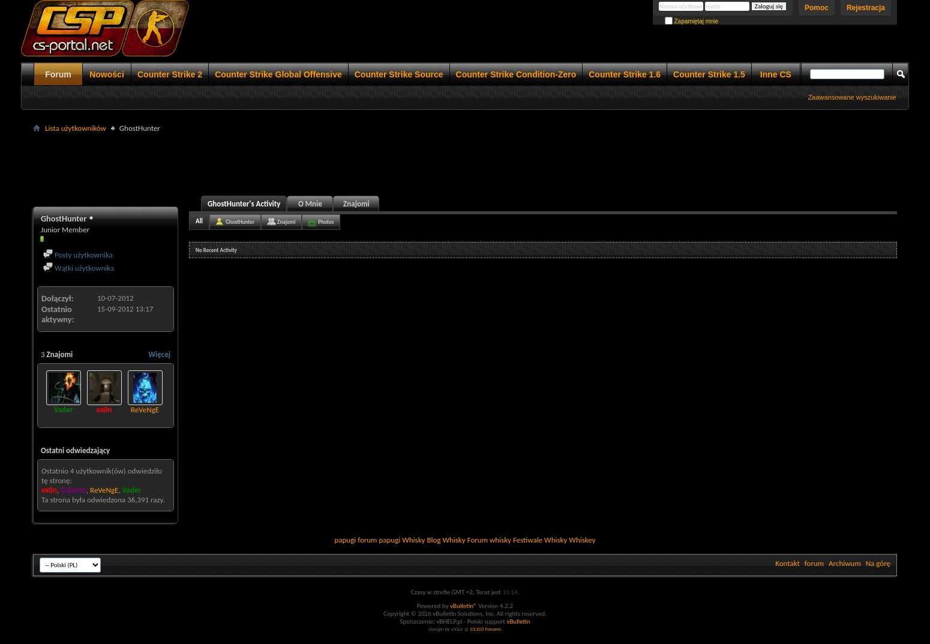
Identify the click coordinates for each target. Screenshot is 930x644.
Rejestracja (866, 8)
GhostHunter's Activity (244, 203)
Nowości (106, 74)
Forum (58, 74)
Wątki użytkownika (78, 267)
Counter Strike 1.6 (625, 74)
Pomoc (817, 8)
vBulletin (518, 621)
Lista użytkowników (75, 128)
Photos (326, 221)
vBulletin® (463, 606)
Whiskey (582, 539)
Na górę (878, 563)
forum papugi (379, 539)
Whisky (413, 539)
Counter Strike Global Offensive (278, 74)
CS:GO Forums (485, 628)
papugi (345, 539)
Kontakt (787, 563)
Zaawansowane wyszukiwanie (852, 97)
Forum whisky (489, 539)
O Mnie (310, 203)
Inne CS (775, 74)
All (199, 221)
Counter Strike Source (399, 74)
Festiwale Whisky (540, 539)
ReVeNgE (145, 409)
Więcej (159, 354)
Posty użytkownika (78, 254)
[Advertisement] (465, 163)
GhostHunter (240, 221)
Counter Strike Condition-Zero (516, 74)
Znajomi (356, 203)
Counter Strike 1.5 (709, 74)
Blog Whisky (446, 539)
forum (814, 563)
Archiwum (845, 563)
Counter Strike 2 (169, 74)
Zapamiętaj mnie (692, 21)
